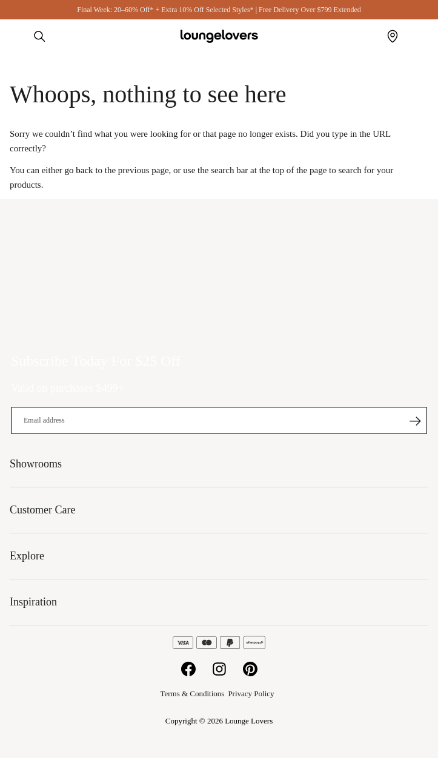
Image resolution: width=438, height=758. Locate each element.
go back (79, 170)
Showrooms (392, 36)
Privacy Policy (251, 693)
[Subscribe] (415, 421)
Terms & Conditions (192, 693)
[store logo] (219, 37)
